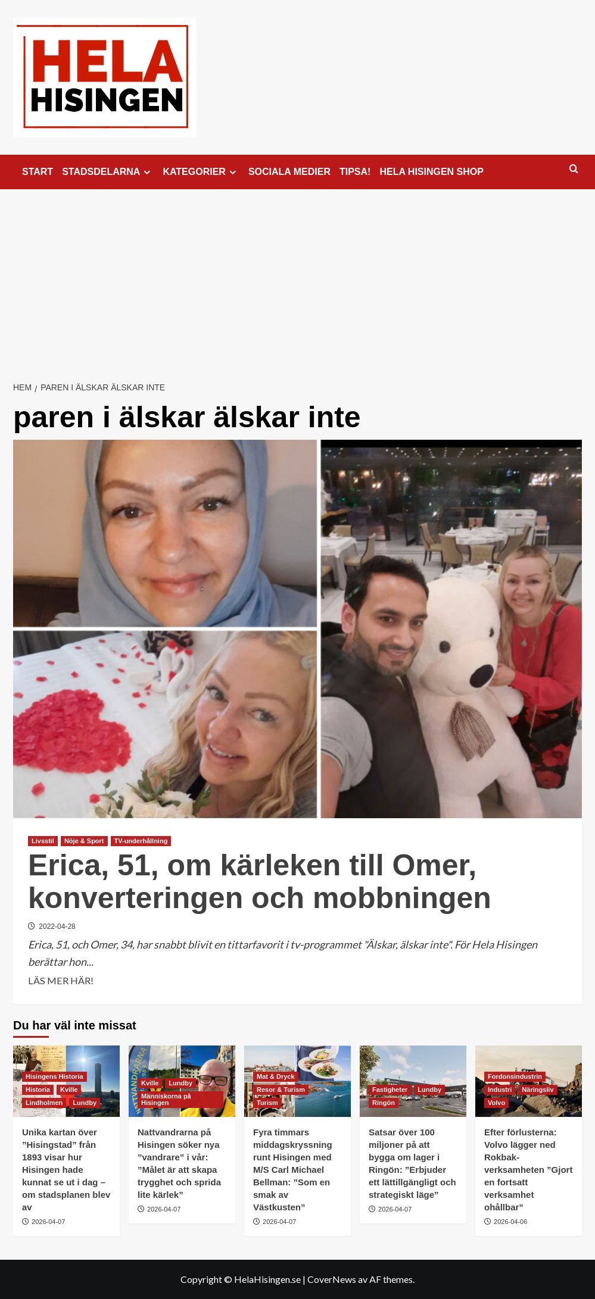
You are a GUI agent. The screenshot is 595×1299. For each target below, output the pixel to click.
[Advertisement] (297, 278)
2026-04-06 (510, 1221)
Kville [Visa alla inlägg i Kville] (68, 1089)
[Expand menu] (147, 172)
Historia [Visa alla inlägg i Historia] (38, 1089)
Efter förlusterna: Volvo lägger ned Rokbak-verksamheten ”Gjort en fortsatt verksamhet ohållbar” (528, 1169)
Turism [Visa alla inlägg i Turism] (267, 1102)
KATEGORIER (201, 172)
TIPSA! (354, 172)
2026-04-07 (48, 1221)
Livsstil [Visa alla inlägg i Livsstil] (43, 840)
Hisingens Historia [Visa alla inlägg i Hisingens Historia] (54, 1076)
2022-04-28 (57, 926)
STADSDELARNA (108, 172)
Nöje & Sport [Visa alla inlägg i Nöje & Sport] (84, 840)
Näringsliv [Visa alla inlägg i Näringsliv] (537, 1089)
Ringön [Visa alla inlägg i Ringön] (383, 1102)
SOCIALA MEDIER (289, 172)
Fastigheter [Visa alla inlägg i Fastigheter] (389, 1089)
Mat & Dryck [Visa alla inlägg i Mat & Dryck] (276, 1076)
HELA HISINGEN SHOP (431, 172)
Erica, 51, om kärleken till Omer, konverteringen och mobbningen (259, 882)
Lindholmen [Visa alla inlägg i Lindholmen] (44, 1102)
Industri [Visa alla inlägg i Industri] (500, 1089)
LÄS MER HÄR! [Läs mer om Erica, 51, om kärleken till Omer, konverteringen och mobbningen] (61, 980)
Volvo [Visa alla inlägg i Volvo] (496, 1102)
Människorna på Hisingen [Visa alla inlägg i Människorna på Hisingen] (166, 1099)
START (37, 172)
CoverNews (331, 1279)
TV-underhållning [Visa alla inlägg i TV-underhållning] (141, 840)
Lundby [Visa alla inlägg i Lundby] (84, 1102)
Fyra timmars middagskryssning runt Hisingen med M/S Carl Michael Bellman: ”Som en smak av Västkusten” (292, 1169)
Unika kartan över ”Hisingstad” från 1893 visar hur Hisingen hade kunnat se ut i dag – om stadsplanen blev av (66, 1169)
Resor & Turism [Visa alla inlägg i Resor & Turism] (281, 1089)
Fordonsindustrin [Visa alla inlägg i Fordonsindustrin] (515, 1076)
